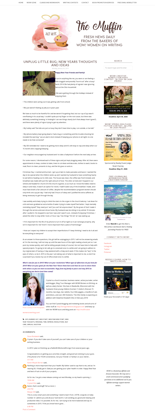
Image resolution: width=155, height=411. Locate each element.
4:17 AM (30, 360)
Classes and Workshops (50, 2)
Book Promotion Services (103, 2)
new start (43, 319)
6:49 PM (30, 406)
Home (21, 2)
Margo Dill (31, 392)
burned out (34, 319)
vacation (37, 324)
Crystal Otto (31, 383)
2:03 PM (30, 389)
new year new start (56, 319)
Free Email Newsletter (127, 2)
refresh (50, 322)
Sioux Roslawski (33, 336)
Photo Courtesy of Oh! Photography (33, 307)
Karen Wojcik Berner (35, 363)
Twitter (107, 249)
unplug (30, 324)
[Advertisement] (118, 333)
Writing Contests (70, 2)
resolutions (59, 322)
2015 (26, 319)
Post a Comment (29, 409)
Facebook (107, 243)
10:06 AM (30, 380)
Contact (85, 2)
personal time (41, 322)
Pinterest (107, 252)
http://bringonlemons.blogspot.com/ (71, 306)
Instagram (108, 246)
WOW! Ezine (31, 2)
